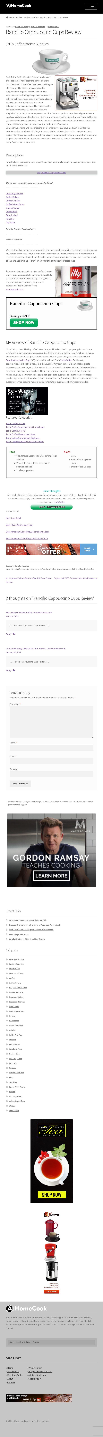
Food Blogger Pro (16, 1011)
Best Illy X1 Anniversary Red (19, 524)
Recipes (12, 1068)
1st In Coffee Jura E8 (15, 423)
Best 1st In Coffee (37, 569)
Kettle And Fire (15, 1035)
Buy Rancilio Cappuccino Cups (51, 172)
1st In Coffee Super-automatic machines (25, 427)
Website (13, 769)
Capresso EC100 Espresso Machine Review (74, 578)
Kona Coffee (14, 1044)
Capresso (10, 222)
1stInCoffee (59, 502)
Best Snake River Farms (24, 1342)
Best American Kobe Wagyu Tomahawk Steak (27, 531)
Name (13, 742)
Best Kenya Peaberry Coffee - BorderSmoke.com (29, 612)
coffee (80, 569)
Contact (11, 1382)
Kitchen (12, 1039)
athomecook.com (14, 289)
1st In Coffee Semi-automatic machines (25, 441)
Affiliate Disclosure (37, 1375)
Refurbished (12, 215)
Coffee (19, 17)
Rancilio (10, 218)
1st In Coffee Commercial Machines (22, 437)
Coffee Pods (11, 211)
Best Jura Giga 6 (13, 518)
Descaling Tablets (14, 193)
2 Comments (53, 26)
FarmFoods (14, 1006)
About (10, 1378)
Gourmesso (14, 1020)
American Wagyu (16, 959)
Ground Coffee (12, 207)
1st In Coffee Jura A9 (15, 430)
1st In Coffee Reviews (20, 569)
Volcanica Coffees (17, 1101)
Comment (15, 704)
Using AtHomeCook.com (40, 1371)
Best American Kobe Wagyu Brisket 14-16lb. (28, 920)
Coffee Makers (12, 197)
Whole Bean (14, 1110)
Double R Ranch (16, 992)
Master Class (14, 1054)
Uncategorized (15, 1096)
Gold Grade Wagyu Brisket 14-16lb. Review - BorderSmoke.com (35, 648)
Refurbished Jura (16, 1072)
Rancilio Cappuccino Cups (18, 360)
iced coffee (89, 569)
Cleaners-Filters (16, 973)
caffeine (73, 569)
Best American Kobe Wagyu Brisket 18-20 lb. (27, 538)
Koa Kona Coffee (15, 1375)
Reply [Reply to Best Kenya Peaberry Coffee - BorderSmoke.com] (8, 634)
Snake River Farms (17, 1087)
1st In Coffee (66, 360)
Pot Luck (13, 1063)
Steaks (12, 1091)
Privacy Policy (35, 1367)
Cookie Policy (34, 1378)
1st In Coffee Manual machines (20, 434)
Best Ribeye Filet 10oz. (19, 934)
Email (13, 755)
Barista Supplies (31, 17)
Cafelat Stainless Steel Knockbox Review (27, 939)
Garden (12, 1016)
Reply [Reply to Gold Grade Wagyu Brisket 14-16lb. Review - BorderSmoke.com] (8, 670)
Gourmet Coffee (16, 1025)
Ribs (11, 1077)
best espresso (63, 569)
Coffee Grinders (13, 200)
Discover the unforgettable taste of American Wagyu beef (34, 925)
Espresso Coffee (16, 997)
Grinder (12, 1030)
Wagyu (12, 1106)
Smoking (13, 1082)
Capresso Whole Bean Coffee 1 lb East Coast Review (28, 580)
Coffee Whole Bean (15, 204)
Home (11, 17)
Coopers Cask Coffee (18, 987)
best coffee (51, 569)
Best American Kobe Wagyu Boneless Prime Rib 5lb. (31, 929)
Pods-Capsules (15, 1058)
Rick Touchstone (38, 26)
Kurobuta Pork (15, 1049)
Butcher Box (14, 968)
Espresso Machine (17, 1002)
